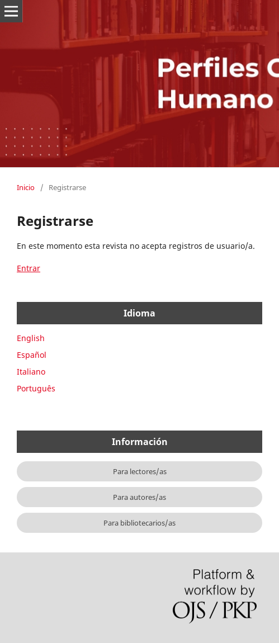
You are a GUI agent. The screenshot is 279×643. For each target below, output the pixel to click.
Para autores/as (139, 497)
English (31, 338)
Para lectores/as (140, 471)
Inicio (26, 187)
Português (36, 388)
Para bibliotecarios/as (139, 523)
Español (31, 354)
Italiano (31, 371)
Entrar (28, 268)
